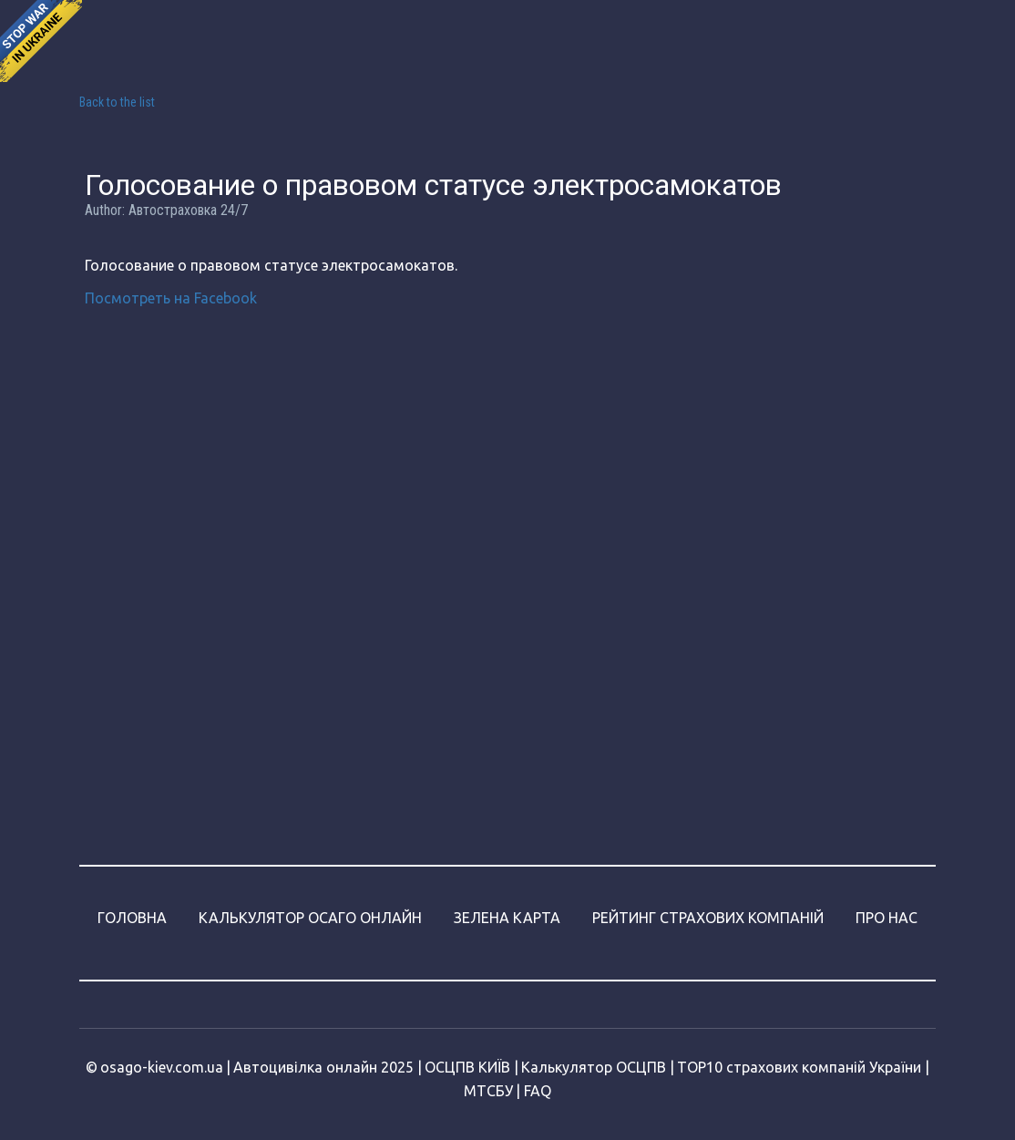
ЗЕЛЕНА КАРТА (507, 917)
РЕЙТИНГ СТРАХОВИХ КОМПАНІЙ (708, 917)
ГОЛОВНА (132, 917)
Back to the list (117, 102)
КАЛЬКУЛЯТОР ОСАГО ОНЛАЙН (310, 917)
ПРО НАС (887, 917)
